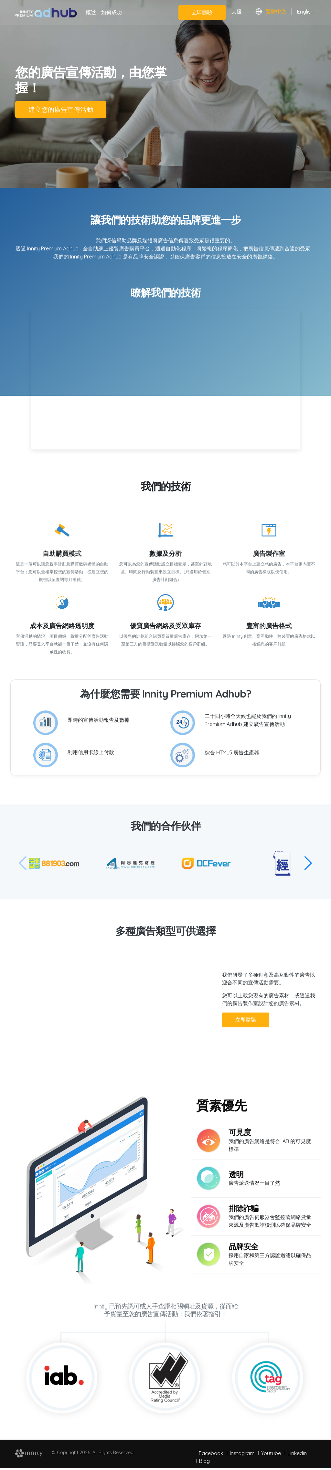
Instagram (242, 1451)
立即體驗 (202, 12)
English (305, 11)
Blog (204, 1459)
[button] (308, 861)
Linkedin (297, 1451)
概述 (91, 12)
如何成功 (111, 12)
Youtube (271, 1451)
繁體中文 (276, 11)
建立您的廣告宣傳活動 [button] (60, 107)
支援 (236, 11)
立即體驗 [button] (226, 1018)
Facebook (211, 1451)
